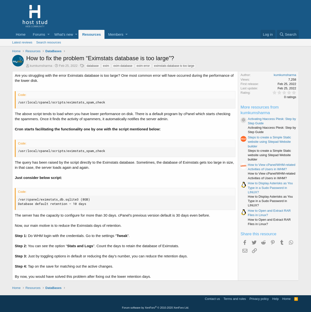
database (93, 65)
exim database (122, 65)
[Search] (288, 34)
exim (106, 65)
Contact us (212, 299)
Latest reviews (22, 42)
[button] (48, 34)
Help (275, 299)
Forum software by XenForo (155, 307)
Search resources (48, 42)
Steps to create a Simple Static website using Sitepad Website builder (269, 141)
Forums (39, 34)
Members (115, 34)
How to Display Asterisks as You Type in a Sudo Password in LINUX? (270, 187)
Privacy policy (259, 299)
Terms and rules (235, 299)
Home (21, 34)
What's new (63, 34)
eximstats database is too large (174, 65)
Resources (91, 34)
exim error (143, 65)
